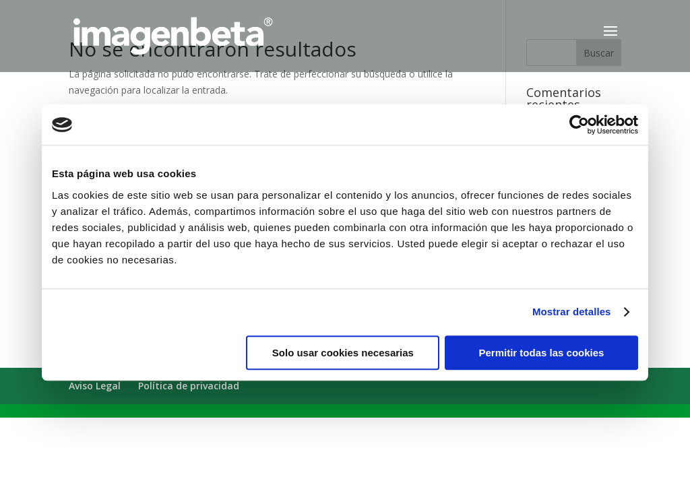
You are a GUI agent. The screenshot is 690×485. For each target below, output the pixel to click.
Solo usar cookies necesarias (343, 352)
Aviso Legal (95, 385)
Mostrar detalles (571, 311)
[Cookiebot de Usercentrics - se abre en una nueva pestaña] (579, 125)
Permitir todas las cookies (541, 352)
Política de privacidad (188, 385)
